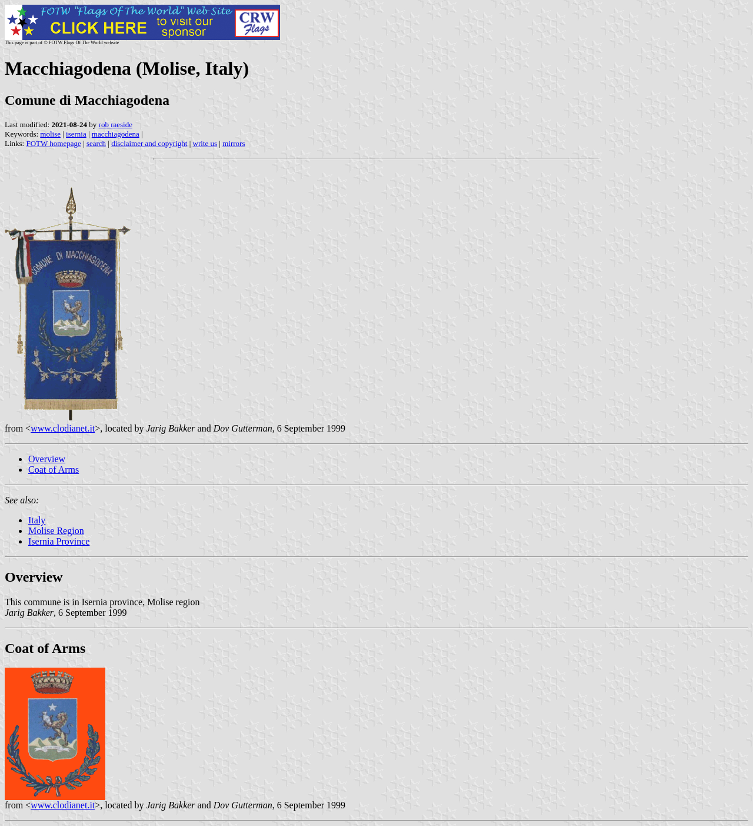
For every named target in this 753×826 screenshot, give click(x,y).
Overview (46, 459)
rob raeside (115, 124)
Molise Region (56, 531)
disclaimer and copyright (149, 143)
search (96, 143)
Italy (36, 520)
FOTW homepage (53, 143)
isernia (76, 134)
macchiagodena (115, 134)
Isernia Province (58, 541)
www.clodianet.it (63, 428)
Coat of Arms (53, 470)
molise (50, 134)
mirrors (233, 143)
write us (205, 143)
